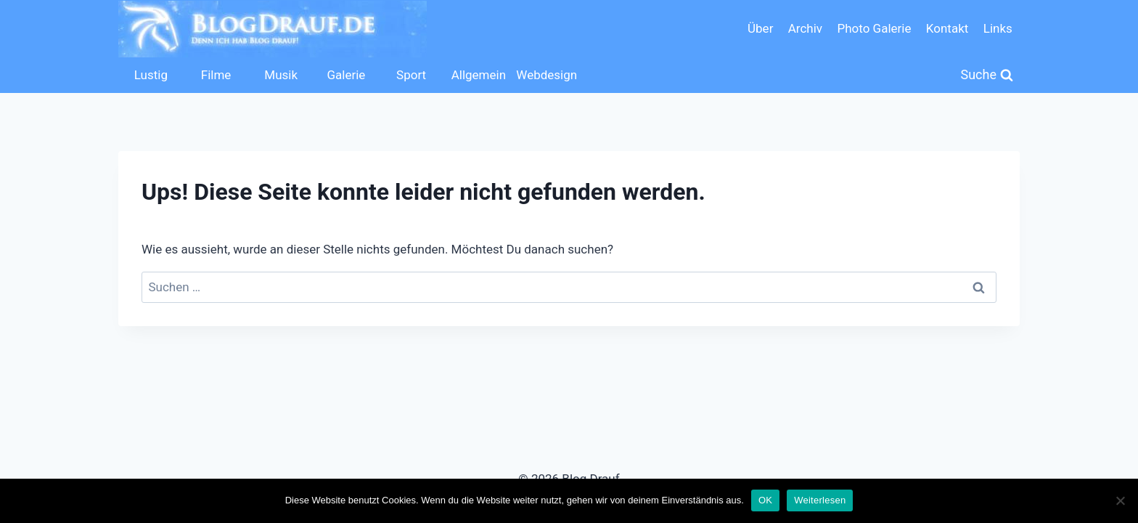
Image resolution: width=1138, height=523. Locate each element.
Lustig (151, 75)
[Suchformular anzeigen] (987, 75)
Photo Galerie (874, 28)
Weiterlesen (820, 500)
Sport (411, 75)
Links (997, 28)
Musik (281, 75)
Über (760, 28)
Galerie (346, 75)
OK (765, 500)
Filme (216, 75)
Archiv (805, 28)
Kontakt (947, 28)
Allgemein (478, 75)
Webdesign (545, 75)
